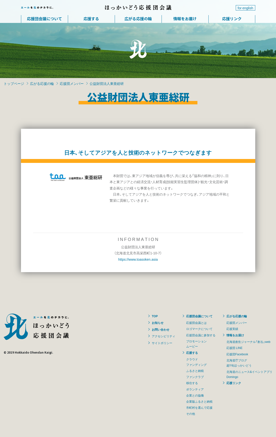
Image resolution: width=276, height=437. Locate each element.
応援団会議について (44, 18)
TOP (155, 316)
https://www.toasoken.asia (138, 259)
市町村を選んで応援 (199, 407)
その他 (190, 413)
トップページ (14, 83)
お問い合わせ (160, 329)
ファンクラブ (195, 377)
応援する (91, 18)
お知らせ (158, 322)
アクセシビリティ (163, 336)
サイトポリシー (162, 343)
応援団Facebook (237, 354)
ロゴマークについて (199, 329)
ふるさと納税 (195, 370)
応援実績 (232, 329)
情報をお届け (185, 18)
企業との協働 (195, 395)
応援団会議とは (196, 322)
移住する (192, 383)
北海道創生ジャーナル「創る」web (248, 341)
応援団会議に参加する (200, 335)
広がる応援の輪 (138, 18)
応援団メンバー (72, 83)
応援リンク (232, 18)
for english (245, 7)
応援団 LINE (234, 348)
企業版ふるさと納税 (199, 401)
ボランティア (195, 389)
